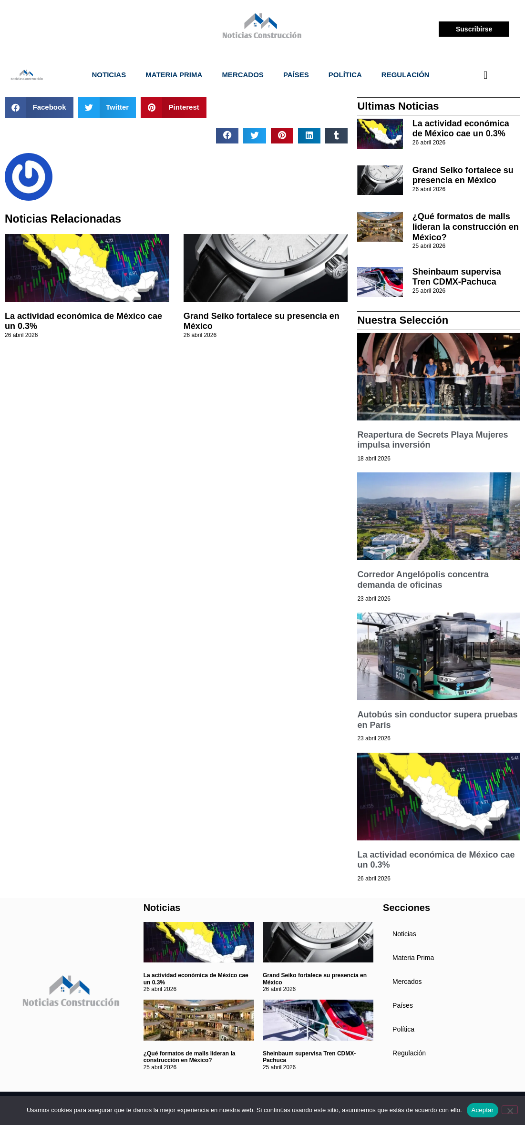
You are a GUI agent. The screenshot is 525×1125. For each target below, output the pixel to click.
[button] (39, 107)
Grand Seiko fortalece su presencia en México (463, 175)
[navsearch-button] (485, 74)
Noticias (109, 75)
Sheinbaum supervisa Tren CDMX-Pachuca (456, 277)
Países (296, 75)
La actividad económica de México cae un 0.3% (460, 129)
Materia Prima (173, 75)
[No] (510, 1109)
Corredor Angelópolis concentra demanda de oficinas (422, 580)
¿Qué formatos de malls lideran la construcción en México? (465, 227)
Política (345, 75)
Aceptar (483, 1110)
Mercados (243, 75)
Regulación (405, 75)
